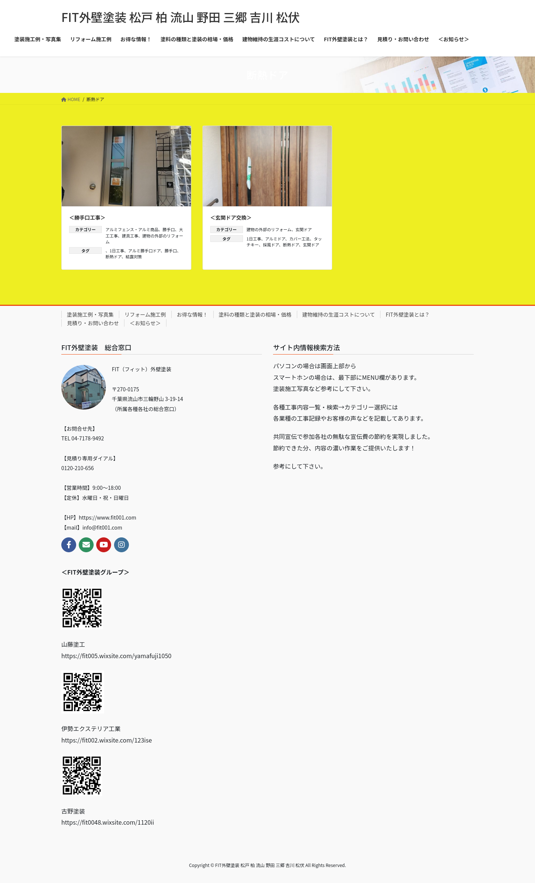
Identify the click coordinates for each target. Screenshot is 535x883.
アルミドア (275, 239)
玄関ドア (303, 229)
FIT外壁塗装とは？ (407, 314)
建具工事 (130, 236)
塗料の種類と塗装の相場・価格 (255, 314)
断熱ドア (113, 256)
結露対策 (134, 256)
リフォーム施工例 (145, 314)
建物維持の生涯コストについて (338, 314)
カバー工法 (299, 239)
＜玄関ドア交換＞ (231, 217)
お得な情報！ (192, 314)
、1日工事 (115, 250)
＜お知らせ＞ (145, 323)
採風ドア (271, 245)
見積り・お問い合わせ (93, 323)
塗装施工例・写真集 (90, 314)
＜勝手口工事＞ (87, 217)
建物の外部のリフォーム (269, 229)
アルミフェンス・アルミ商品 (132, 229)
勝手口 (169, 229)
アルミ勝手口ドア (144, 250)
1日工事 (254, 239)
